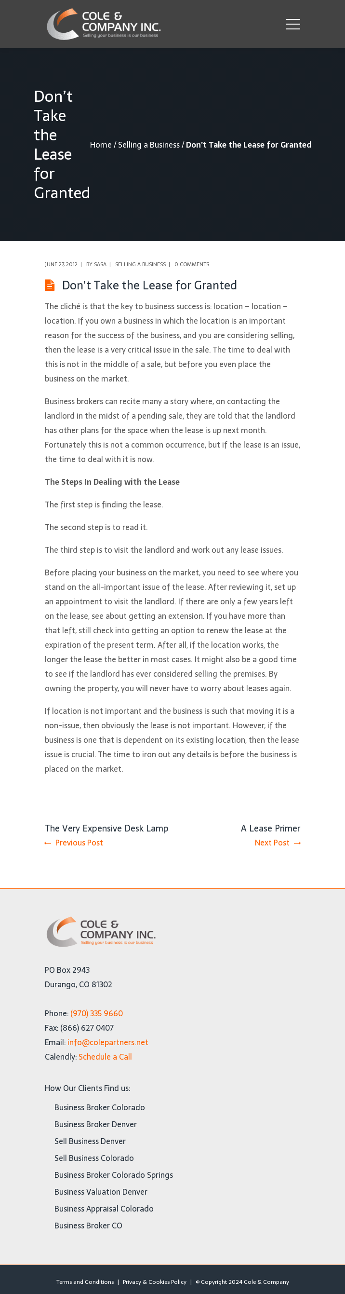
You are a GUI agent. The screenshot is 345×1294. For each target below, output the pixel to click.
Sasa (100, 264)
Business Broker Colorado (99, 1107)
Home (101, 144)
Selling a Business (149, 144)
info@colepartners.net (107, 1042)
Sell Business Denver (90, 1141)
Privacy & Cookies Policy (154, 1282)
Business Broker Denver (95, 1124)
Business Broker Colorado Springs (113, 1175)
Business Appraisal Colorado (104, 1208)
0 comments (191, 264)
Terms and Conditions (85, 1282)
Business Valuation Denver (100, 1191)
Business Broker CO (88, 1225)
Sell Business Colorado (94, 1158)
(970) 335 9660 (96, 1013)
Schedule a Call (105, 1056)
